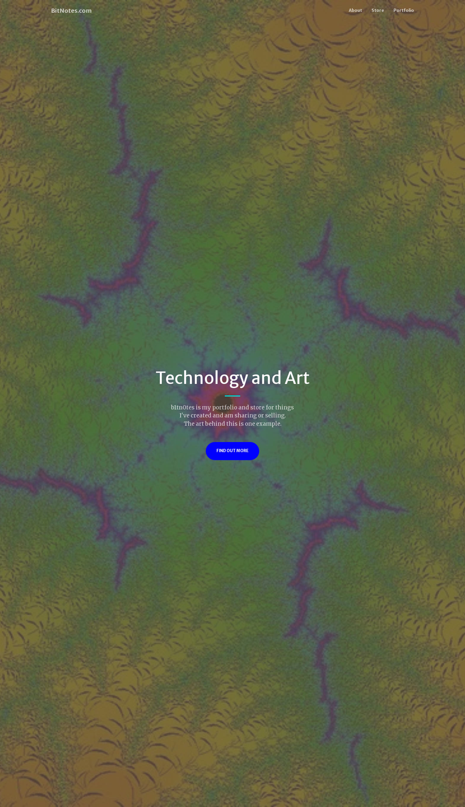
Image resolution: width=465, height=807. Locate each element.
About (355, 10)
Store (378, 10)
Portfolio (404, 10)
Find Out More (232, 450)
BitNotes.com (71, 10)
